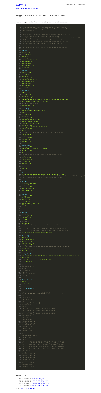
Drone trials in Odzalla (40, 382)
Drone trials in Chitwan (40, 380)
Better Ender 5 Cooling (40, 385)
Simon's (21, 4)
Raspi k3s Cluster (38, 378)
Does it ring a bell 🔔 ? (40, 384)
